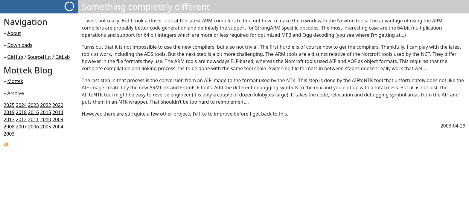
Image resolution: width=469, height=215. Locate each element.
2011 (33, 119)
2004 (57, 126)
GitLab (62, 57)
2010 (45, 119)
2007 (21, 126)
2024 (21, 105)
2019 (9, 112)
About (14, 33)
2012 (21, 119)
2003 (9, 133)
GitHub (15, 57)
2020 (57, 105)
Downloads (19, 45)
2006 (33, 126)
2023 (33, 105)
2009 (57, 119)
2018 (21, 112)
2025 (9, 105)
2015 (45, 112)
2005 (45, 126)
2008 (9, 126)
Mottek (15, 81)
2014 (57, 112)
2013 (9, 119)
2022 (45, 105)
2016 (33, 112)
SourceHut (39, 57)
